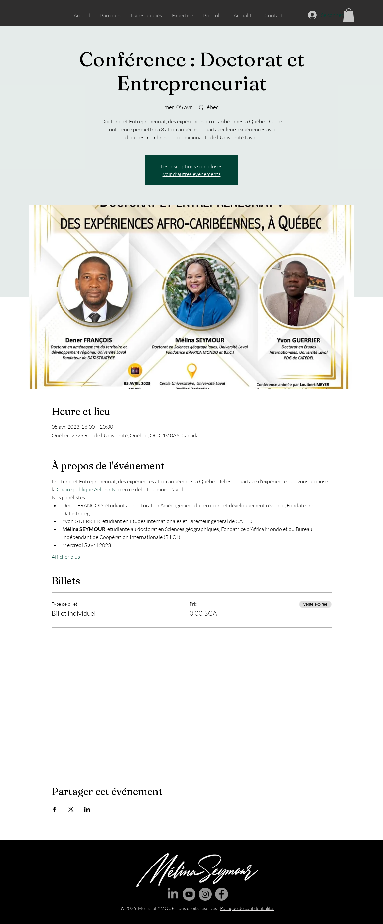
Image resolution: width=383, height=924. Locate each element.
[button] (348, 15)
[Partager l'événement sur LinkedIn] (87, 809)
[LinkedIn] (172, 894)
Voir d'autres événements (192, 174)
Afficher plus (66, 556)
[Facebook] (221, 894)
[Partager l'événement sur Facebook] (55, 809)
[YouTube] (189, 894)
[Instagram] (205, 894)
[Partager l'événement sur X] (71, 809)
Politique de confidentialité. (247, 908)
